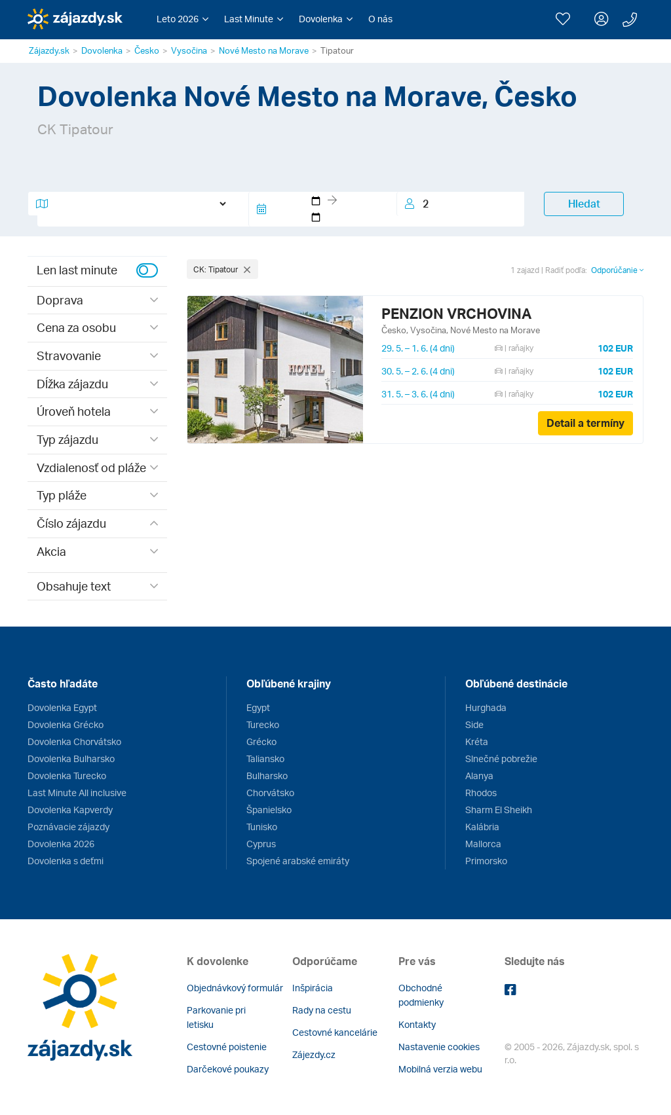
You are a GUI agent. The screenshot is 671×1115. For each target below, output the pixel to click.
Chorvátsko (270, 792)
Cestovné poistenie (227, 1046)
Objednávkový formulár (235, 987)
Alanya (479, 775)
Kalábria (482, 826)
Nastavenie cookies (439, 1046)
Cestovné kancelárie (334, 1032)
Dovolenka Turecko (67, 775)
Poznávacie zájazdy (68, 826)
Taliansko (265, 758)
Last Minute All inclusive (77, 792)
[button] (182, 19)
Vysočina (189, 50)
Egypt (258, 707)
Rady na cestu (321, 1009)
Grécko (261, 741)
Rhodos (481, 792)
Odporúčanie (617, 270)
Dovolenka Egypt (62, 707)
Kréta (476, 741)
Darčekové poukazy (228, 1068)
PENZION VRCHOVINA (456, 313)
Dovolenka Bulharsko (71, 758)
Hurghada (486, 707)
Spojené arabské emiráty (297, 860)
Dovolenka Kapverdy (70, 809)
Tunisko (261, 826)
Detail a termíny (585, 423)
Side (474, 724)
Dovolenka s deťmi (66, 860)
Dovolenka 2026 (61, 843)
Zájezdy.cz (314, 1054)
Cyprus (261, 843)
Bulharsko (267, 775)
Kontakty (417, 1024)
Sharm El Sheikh (498, 809)
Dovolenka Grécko (66, 724)
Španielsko (269, 809)
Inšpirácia (312, 987)
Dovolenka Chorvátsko (74, 741)
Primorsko (486, 860)
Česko (146, 50)
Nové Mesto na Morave (264, 50)
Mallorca (483, 843)
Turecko (262, 724)
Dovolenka (102, 50)
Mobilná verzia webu (440, 1068)
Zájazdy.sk (49, 50)
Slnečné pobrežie (501, 758)
